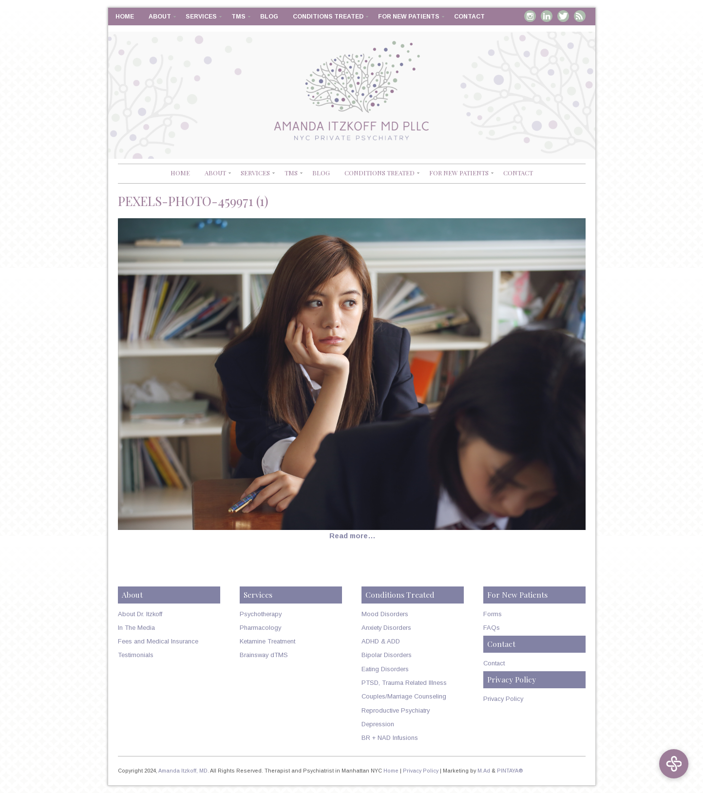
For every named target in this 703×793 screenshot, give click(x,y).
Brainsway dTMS (264, 655)
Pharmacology (260, 627)
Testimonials (135, 655)
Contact (469, 16)
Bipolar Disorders (386, 655)
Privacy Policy (503, 698)
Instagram (530, 16)
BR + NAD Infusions (389, 737)
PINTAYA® (510, 771)
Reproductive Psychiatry (395, 710)
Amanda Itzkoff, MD (183, 771)
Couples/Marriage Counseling (403, 696)
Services (201, 16)
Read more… (352, 536)
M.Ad (483, 771)
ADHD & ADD (380, 641)
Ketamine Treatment (267, 641)
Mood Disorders (384, 614)
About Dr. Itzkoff (140, 614)
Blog (269, 16)
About (160, 16)
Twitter (563, 16)
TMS (238, 16)
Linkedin (546, 16)
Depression (377, 724)
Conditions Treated (328, 16)
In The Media (136, 627)
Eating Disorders (385, 669)
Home (124, 16)
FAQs (491, 627)
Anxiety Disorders (386, 627)
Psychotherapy (261, 614)
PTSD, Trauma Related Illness (404, 682)
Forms (492, 614)
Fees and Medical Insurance (158, 641)
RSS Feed (580, 16)
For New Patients (408, 16)
